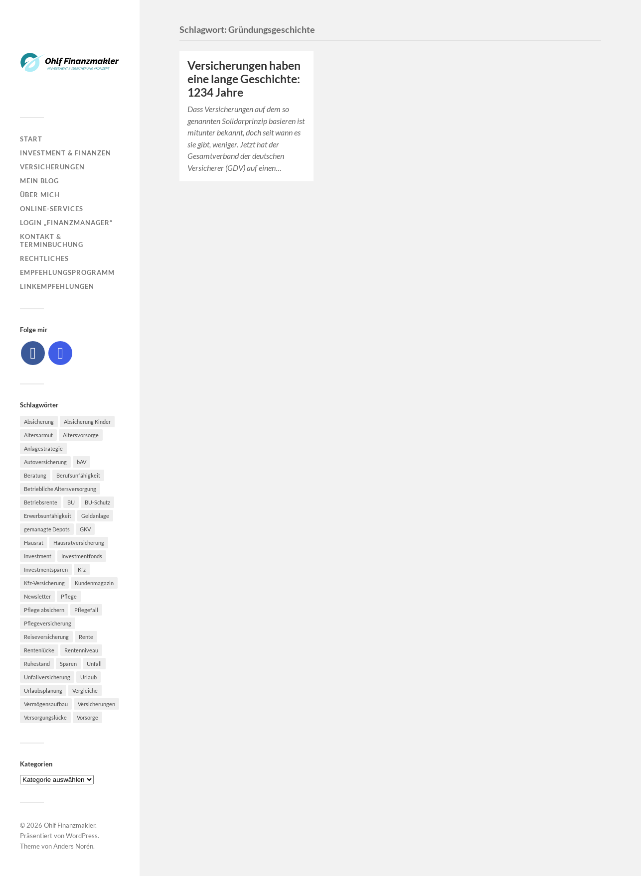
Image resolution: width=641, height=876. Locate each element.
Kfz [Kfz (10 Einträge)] (82, 569)
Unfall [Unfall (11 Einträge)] (94, 663)
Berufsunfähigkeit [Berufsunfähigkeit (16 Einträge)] (78, 475)
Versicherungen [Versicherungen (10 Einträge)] (96, 704)
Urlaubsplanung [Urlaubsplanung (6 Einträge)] (43, 690)
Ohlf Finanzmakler (69, 825)
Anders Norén (73, 846)
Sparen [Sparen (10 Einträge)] (68, 663)
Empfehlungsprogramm (67, 272)
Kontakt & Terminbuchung (51, 241)
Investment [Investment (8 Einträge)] (37, 556)
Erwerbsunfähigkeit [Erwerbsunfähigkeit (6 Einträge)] (47, 515)
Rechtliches (44, 258)
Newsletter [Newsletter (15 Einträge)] (37, 596)
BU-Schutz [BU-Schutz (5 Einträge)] (97, 502)
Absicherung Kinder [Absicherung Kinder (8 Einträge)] (87, 421)
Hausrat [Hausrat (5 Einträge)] (33, 542)
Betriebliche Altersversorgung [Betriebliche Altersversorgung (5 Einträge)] (60, 489)
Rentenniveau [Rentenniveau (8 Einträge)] (81, 650)
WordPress (82, 836)
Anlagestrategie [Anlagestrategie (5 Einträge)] (43, 448)
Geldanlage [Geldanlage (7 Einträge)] (95, 515)
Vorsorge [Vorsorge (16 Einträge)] (87, 717)
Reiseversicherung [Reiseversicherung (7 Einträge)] (46, 636)
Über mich (40, 195)
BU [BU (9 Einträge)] (71, 502)
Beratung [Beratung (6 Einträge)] (35, 475)
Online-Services (51, 209)
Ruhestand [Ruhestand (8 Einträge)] (37, 663)
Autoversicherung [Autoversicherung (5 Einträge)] (45, 462)
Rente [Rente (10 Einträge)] (86, 636)
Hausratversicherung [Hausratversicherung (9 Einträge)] (78, 542)
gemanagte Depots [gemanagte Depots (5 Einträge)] (47, 529)
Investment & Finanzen (65, 153)
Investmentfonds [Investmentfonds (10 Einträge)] (81, 556)
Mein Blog (39, 181)
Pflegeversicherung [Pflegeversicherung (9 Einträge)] (47, 623)
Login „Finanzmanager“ (66, 223)
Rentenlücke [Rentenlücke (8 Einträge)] (39, 650)
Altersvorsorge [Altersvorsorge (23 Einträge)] (81, 435)
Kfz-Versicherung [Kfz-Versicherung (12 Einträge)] (44, 583)
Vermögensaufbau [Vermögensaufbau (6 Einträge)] (46, 704)
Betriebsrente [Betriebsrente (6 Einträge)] (40, 502)
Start (31, 139)
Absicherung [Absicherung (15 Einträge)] (39, 421)
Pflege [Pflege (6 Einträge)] (69, 596)
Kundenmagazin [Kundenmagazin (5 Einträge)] (94, 583)
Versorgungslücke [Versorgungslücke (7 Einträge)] (45, 717)
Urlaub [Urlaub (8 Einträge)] (88, 677)
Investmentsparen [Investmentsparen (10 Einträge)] (46, 569)
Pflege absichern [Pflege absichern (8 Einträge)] (44, 610)
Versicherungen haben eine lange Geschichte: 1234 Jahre (244, 79)
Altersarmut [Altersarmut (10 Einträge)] (38, 435)
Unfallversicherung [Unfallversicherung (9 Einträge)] (47, 677)
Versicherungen (52, 167)
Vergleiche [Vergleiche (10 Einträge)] (85, 690)
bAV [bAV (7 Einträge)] (81, 462)
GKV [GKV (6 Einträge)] (85, 529)
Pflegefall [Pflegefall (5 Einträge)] (86, 610)
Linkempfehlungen (57, 286)
